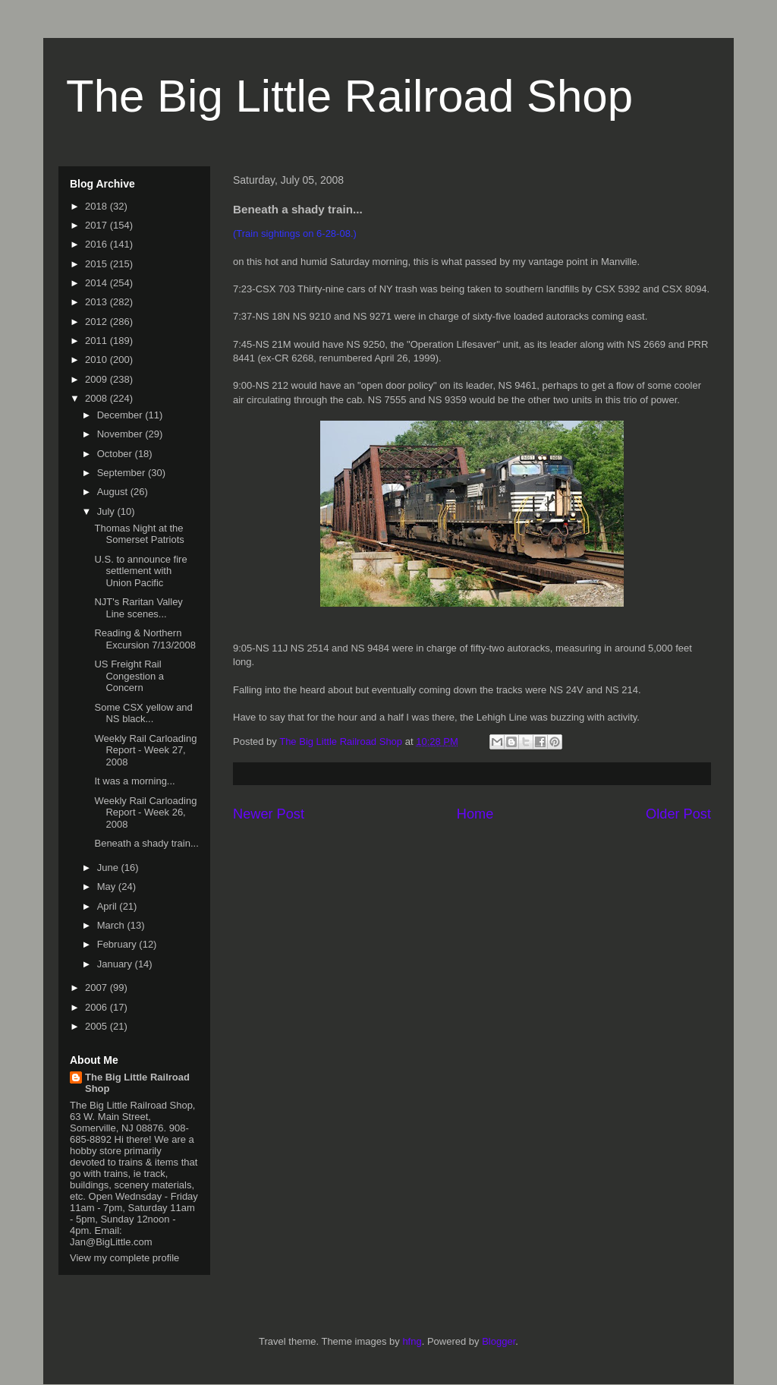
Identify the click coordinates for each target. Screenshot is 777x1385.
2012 (97, 321)
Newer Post (268, 814)
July (107, 511)
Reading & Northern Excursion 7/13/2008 (145, 639)
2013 (97, 302)
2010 (97, 359)
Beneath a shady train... (146, 843)
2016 (97, 244)
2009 (97, 379)
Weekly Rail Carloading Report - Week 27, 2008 (145, 750)
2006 (97, 1007)
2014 (97, 283)
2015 (97, 264)
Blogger (498, 1341)
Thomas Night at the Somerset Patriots (139, 534)
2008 (97, 398)
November (121, 434)
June (109, 867)
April (108, 906)
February (118, 944)
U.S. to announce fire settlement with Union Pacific (140, 571)
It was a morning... (134, 781)
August (114, 491)
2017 (97, 225)
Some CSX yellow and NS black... (143, 713)
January (116, 964)
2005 (97, 1026)
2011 (97, 340)
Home (475, 814)
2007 (97, 987)
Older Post (678, 814)
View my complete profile (124, 1258)
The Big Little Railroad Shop (349, 96)
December (121, 415)
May (107, 886)
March (112, 925)
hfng (411, 1341)
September (122, 472)
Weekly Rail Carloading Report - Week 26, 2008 (145, 812)
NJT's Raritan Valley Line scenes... (138, 608)
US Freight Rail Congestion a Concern (129, 675)
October (116, 453)
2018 (97, 206)
